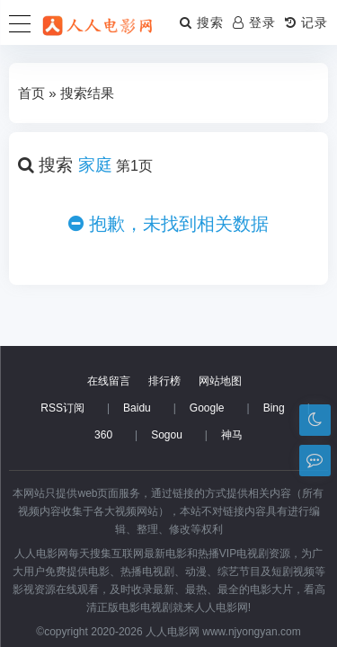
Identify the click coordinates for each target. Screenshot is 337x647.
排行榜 (164, 381)
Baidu (137, 408)
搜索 (202, 22)
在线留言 (108, 381)
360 (103, 435)
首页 (31, 93)
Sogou (166, 435)
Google (207, 408)
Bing (274, 408)
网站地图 (220, 381)
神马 (232, 435)
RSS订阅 (62, 408)
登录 (254, 22)
